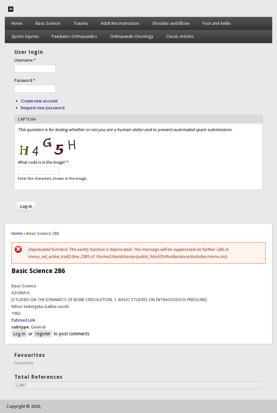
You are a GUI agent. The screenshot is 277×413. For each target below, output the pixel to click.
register (43, 333)
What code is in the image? (43, 162)
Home (16, 23)
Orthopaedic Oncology (131, 36)
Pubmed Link (23, 320)
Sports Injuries (25, 36)
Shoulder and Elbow (171, 23)
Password (25, 80)
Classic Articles (180, 36)
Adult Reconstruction (120, 23)
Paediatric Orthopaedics (74, 36)
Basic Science (48, 23)
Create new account (39, 101)
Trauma (80, 23)
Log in (19, 333)
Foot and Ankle (216, 23)
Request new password (43, 107)
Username (25, 60)
